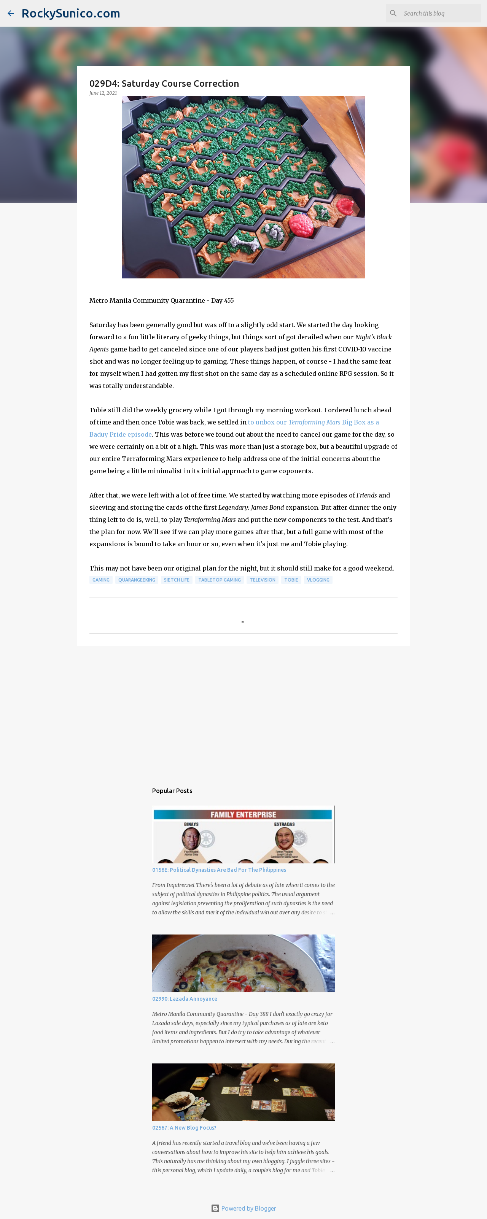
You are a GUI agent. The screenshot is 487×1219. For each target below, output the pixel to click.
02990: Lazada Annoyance (184, 999)
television (262, 579)
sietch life (176, 579)
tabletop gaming (219, 579)
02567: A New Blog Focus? (184, 1128)
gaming (101, 579)
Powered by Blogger (243, 1208)
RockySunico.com (70, 13)
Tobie (291, 579)
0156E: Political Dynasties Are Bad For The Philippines (219, 870)
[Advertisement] (243, 710)
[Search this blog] (441, 13)
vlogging (318, 579)
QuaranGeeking (136, 579)
